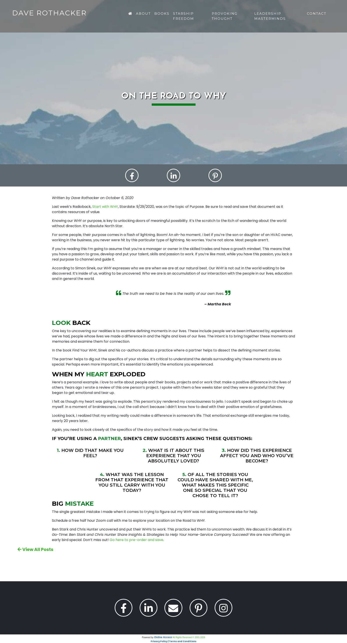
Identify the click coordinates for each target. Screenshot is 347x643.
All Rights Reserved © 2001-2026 (189, 637)
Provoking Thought (224, 16)
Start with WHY (105, 206)
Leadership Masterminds (270, 16)
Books (161, 13)
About (143, 13)
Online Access (163, 637)
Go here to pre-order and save (136, 539)
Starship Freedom (183, 16)
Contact (316, 13)
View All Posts (35, 549)
